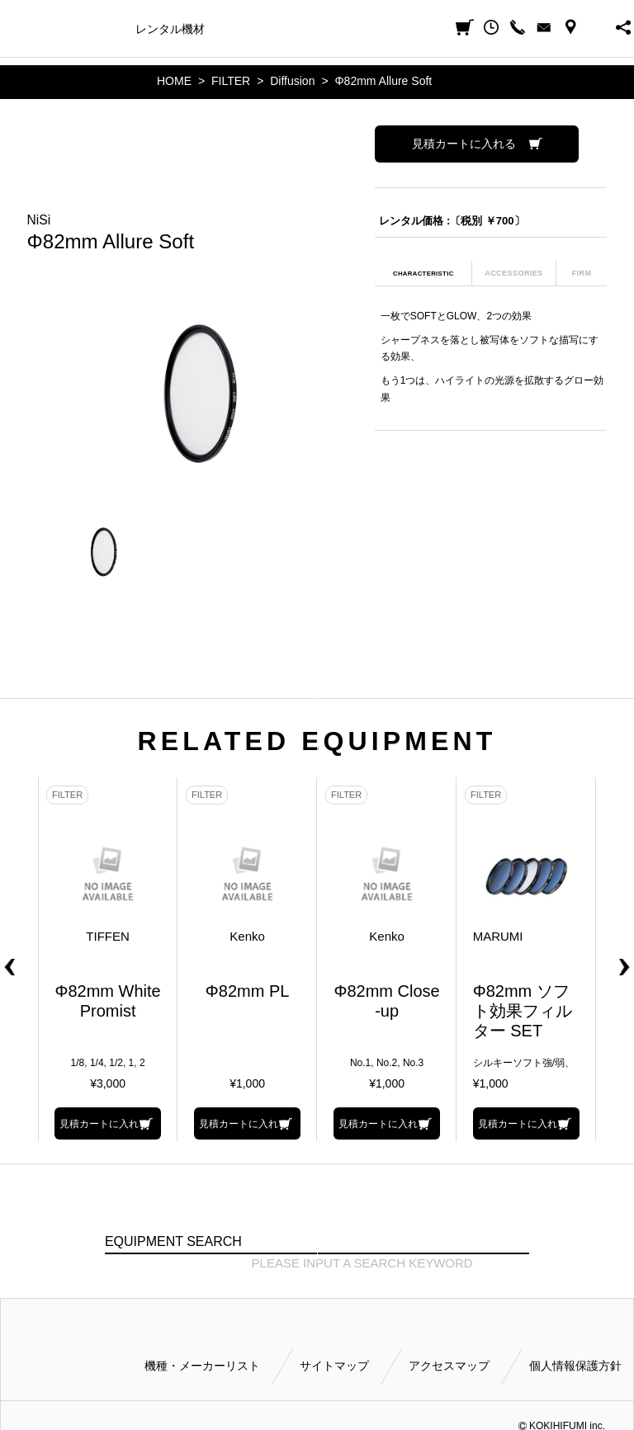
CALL (517, 27)
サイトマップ (334, 1365)
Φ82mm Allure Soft (383, 80)
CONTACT (544, 27)
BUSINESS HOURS (597, 27)
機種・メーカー (81, 28)
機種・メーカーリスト (202, 1365)
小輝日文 (14, 27)
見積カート (465, 27)
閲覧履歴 (491, 27)
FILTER (230, 80)
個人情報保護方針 (575, 1365)
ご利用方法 (389, 28)
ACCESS (570, 27)
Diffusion (292, 80)
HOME (174, 80)
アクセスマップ (449, 1365)
